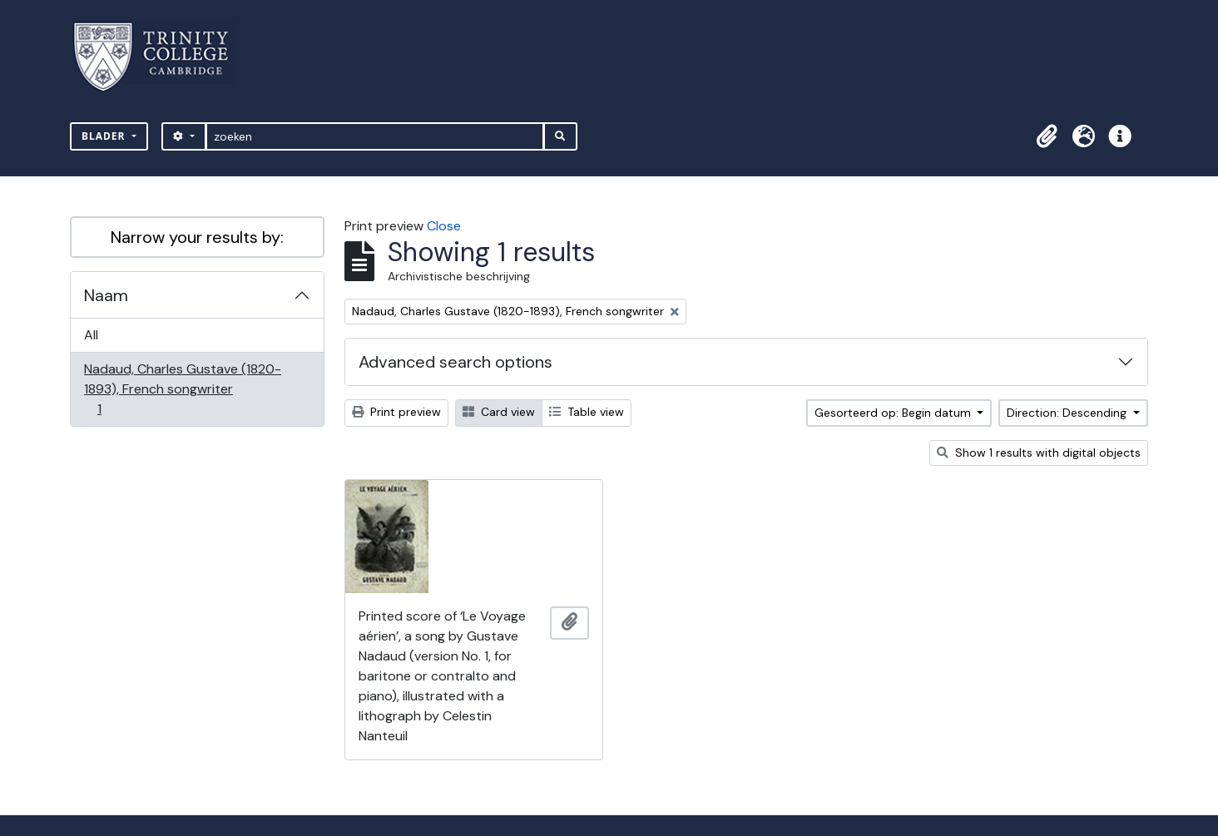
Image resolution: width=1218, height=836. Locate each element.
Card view (499, 411)
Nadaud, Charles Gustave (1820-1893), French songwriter (182, 389)
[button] (1046, 136)
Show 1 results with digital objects (1039, 452)
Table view (586, 411)
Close (444, 226)
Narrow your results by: (197, 237)
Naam (106, 295)
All (91, 335)
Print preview (396, 411)
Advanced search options (455, 362)
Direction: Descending (1068, 412)
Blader (105, 136)
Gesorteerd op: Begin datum (894, 412)
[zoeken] (374, 136)
